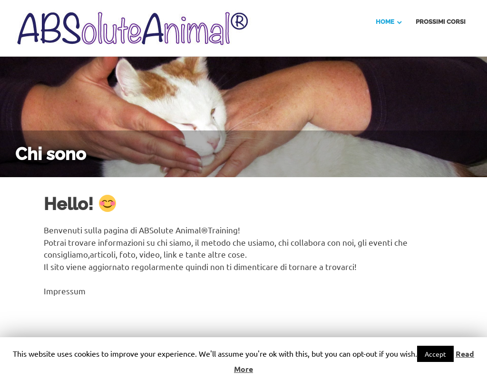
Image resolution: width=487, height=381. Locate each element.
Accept (435, 354)
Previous (19, 106)
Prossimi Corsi (441, 21)
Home (385, 21)
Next (468, 106)
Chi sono (50, 154)
